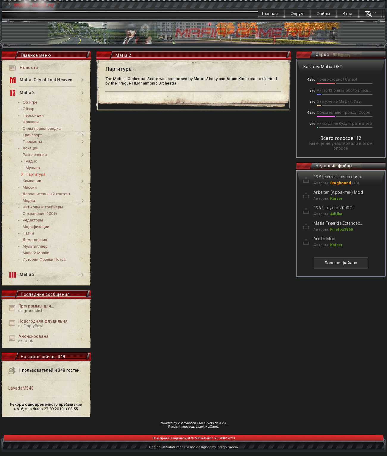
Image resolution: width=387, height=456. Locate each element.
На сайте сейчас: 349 (43, 356)
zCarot (213, 426)
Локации (30, 148)
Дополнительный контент (47, 194)
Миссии (30, 187)
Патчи (28, 233)
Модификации (36, 226)
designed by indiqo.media (217, 447)
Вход (347, 13)
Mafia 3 (22, 275)
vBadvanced (187, 423)
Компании (32, 181)
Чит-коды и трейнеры (43, 207)
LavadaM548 (21, 388)
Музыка (33, 167)
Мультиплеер (35, 246)
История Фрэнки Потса (44, 259)
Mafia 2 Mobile (36, 253)
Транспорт (32, 135)
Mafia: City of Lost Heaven (40, 80)
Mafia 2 (22, 93)
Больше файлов (340, 262)
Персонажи (33, 115)
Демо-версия (35, 240)
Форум (297, 13)
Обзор (28, 109)
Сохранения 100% (40, 213)
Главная (270, 13)
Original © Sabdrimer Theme (172, 447)
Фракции (31, 122)
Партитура (36, 174)
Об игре (30, 102)
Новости (23, 68)
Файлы (323, 13)
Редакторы (33, 220)
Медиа (29, 200)
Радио (31, 161)
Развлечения (35, 154)
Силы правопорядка (42, 128)
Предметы (32, 141)
